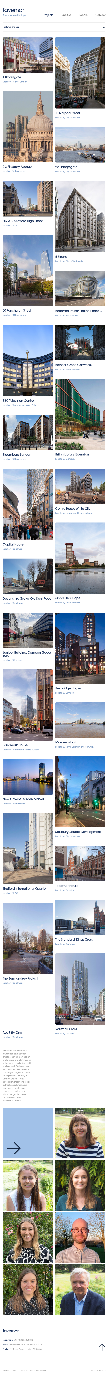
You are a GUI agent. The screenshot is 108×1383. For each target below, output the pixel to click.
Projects (48, 15)
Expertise (66, 15)
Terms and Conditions (97, 1371)
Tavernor (10, 1332)
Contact (100, 15)
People (83, 15)
